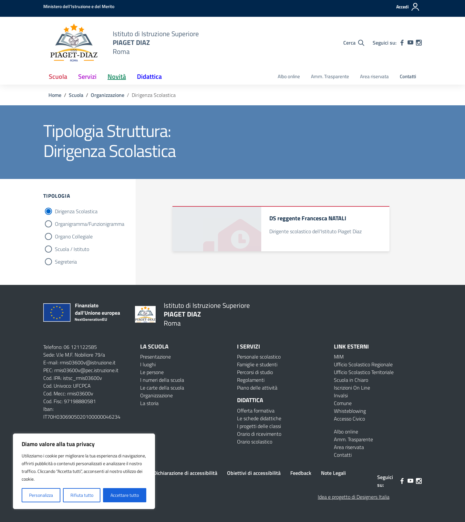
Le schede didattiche (259, 418)
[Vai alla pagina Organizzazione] (107, 95)
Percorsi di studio (255, 372)
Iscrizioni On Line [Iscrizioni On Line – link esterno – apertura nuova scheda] (352, 388)
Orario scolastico (254, 441)
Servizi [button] (87, 76)
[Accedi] (408, 7)
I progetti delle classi (259, 426)
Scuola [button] (58, 76)
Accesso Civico (349, 419)
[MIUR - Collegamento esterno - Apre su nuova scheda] (78, 6)
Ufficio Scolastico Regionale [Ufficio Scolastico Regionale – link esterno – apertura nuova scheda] (363, 364)
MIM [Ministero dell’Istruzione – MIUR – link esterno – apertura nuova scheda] (339, 356)
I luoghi (148, 364)
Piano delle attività (257, 388)
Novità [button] (117, 76)
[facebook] (402, 43)
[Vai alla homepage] (74, 42)
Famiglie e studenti (257, 364)
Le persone (152, 372)
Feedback (300, 473)
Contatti (408, 76)
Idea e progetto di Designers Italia (353, 497)
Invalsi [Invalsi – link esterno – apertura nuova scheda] (341, 395)
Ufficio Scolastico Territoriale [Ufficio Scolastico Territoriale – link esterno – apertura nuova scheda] (364, 372)
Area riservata (374, 76)
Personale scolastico (259, 356)
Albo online (289, 76)
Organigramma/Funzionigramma (89, 224)
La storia (149, 403)
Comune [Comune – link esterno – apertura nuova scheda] (343, 403)
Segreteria (66, 262)
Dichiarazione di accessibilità (185, 473)
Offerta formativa (255, 410)
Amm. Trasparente (330, 76)
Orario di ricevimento (259, 434)
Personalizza (41, 495)
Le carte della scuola (162, 388)
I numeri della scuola (162, 380)
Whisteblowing (350, 411)
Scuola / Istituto (72, 249)
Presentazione (155, 356)
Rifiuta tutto (81, 495)
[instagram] (419, 43)
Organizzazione (156, 395)
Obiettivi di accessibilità (254, 473)
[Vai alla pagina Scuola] (76, 95)
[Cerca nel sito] (353, 42)
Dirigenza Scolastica (76, 211)
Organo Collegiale (74, 236)
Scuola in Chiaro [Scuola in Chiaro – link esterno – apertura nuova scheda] (351, 380)
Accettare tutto (124, 495)
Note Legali (333, 473)
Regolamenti (250, 380)
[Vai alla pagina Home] (54, 95)
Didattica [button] (149, 76)
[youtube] (410, 43)
